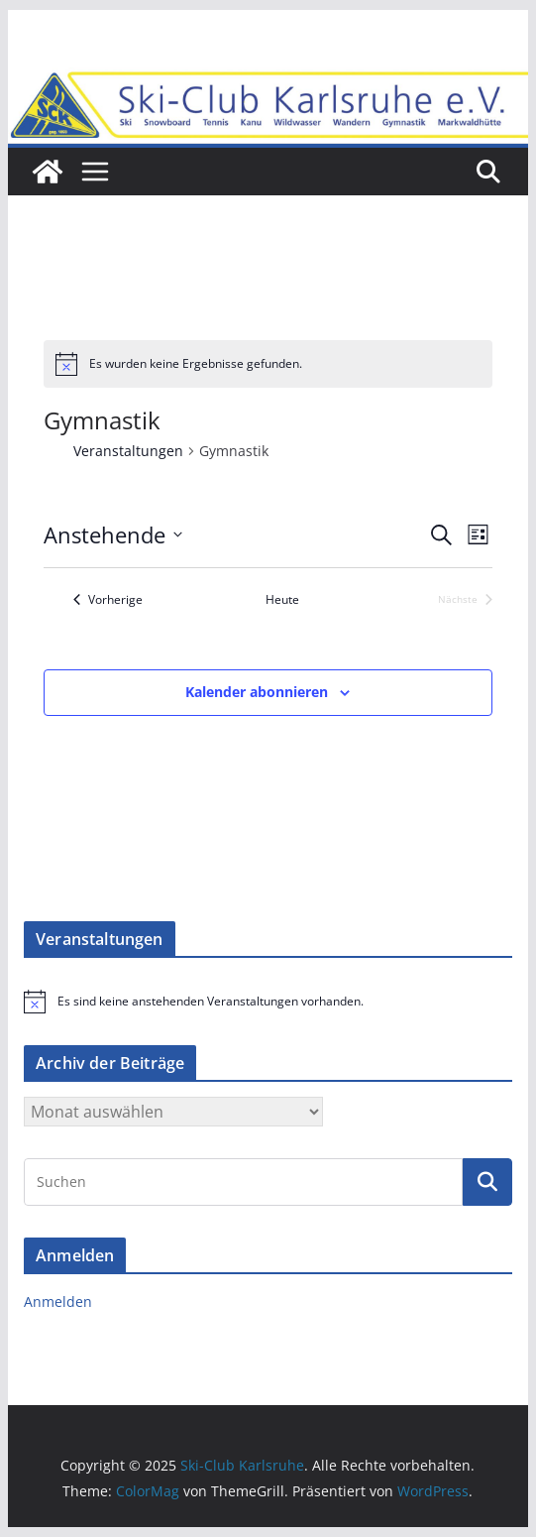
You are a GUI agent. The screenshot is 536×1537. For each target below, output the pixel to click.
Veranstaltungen (128, 450)
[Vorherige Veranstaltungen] (108, 600)
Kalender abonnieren (256, 691)
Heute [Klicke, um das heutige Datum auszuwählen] (282, 600)
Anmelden (58, 1301)
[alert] (268, 364)
